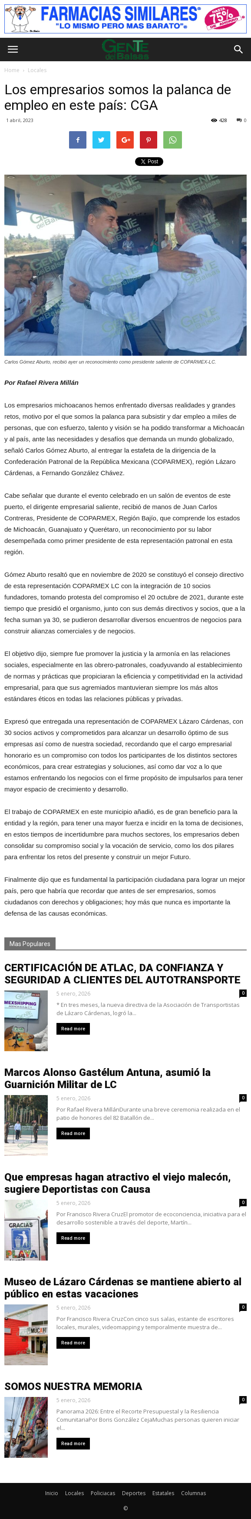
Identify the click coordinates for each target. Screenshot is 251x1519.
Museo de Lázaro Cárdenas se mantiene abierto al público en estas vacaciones (122, 1288)
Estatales (163, 1493)
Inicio (51, 1493)
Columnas (193, 1493)
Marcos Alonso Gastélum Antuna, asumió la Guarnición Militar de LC (107, 1078)
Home (12, 70)
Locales (74, 1493)
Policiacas (103, 1493)
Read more (73, 1029)
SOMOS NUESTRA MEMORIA (73, 1386)
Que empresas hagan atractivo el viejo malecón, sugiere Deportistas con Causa (117, 1183)
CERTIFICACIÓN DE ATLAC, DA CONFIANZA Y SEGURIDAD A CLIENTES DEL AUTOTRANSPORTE (122, 974)
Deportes (133, 1493)
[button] (239, 49)
